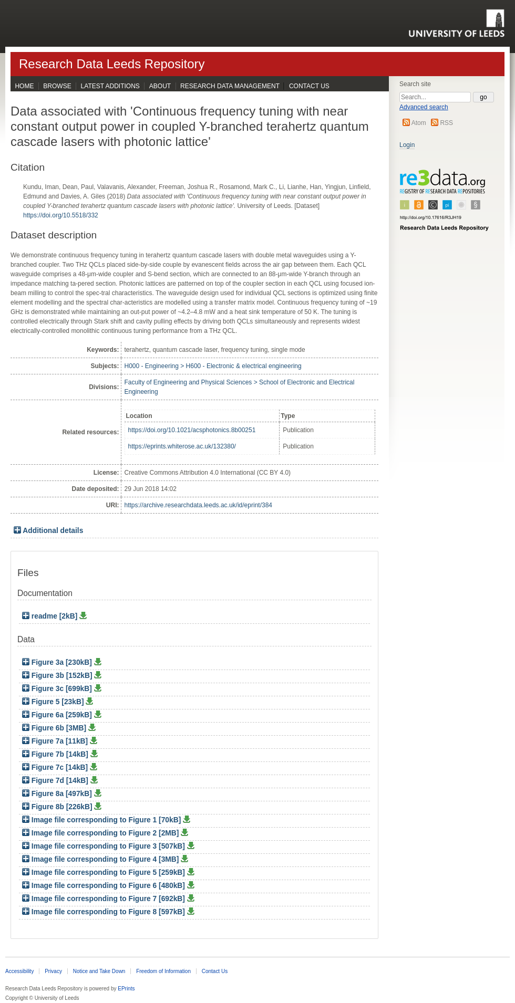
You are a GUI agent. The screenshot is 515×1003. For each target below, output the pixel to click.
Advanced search (423, 107)
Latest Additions (110, 86)
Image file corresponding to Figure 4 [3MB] (101, 859)
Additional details (53, 531)
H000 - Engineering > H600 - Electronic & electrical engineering (213, 366)
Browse (57, 86)
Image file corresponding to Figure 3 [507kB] (104, 846)
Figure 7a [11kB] (56, 741)
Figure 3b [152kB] (58, 676)
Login (407, 145)
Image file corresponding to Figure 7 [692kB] (104, 899)
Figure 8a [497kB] (58, 794)
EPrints (126, 988)
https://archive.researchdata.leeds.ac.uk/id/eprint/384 (199, 505)
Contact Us (309, 86)
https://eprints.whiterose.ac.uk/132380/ (182, 446)
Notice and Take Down (99, 971)
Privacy (53, 971)
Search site (415, 84)
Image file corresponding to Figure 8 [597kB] (104, 912)
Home (24, 86)
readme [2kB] (50, 616)
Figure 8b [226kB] (58, 807)
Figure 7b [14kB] (56, 754)
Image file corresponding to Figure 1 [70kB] (102, 820)
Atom (418, 123)
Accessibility (19, 971)
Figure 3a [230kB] (58, 662)
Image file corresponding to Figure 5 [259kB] (104, 872)
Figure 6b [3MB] (55, 728)
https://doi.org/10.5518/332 (60, 215)
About (160, 86)
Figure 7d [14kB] (56, 781)
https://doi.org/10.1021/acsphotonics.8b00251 (192, 430)
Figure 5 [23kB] (54, 702)
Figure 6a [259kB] (58, 715)
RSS (446, 123)
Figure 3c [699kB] (58, 689)
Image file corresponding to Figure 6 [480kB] (104, 886)
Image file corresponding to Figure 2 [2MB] (101, 833)
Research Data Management (230, 86)
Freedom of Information (163, 971)
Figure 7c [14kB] (56, 767)
